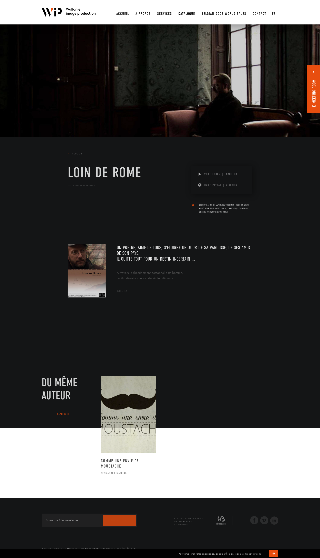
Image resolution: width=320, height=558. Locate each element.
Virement (232, 185)
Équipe (94, 220)
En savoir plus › (253, 553)
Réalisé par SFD (128, 548)
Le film (74, 220)
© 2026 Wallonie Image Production (61, 548)
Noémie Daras (222, 212)
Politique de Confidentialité (100, 548)
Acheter (231, 174)
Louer (216, 174)
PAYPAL (217, 185)
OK (273, 553)
